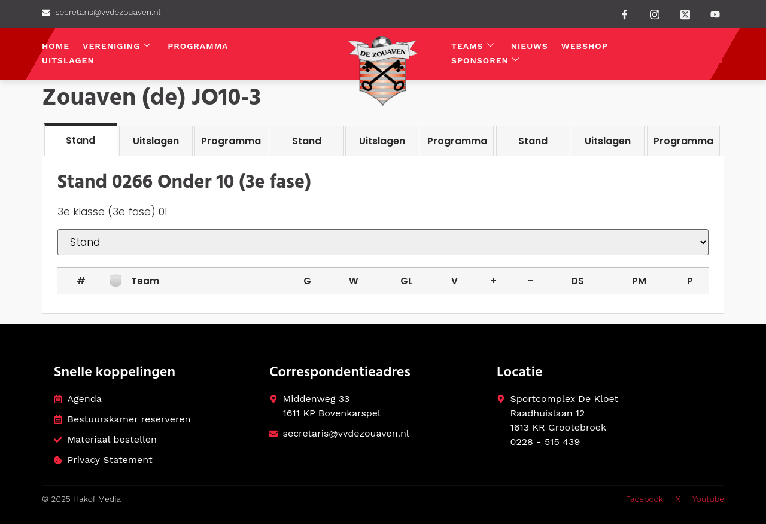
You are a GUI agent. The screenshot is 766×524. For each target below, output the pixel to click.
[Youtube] (715, 14)
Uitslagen (68, 60)
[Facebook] (625, 14)
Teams (472, 46)
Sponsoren (485, 61)
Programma (198, 46)
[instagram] (655, 13)
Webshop (584, 46)
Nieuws (529, 46)
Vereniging (117, 46)
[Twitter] (685, 13)
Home (55, 46)
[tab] (80, 139)
